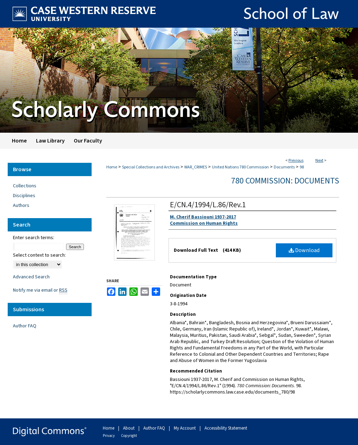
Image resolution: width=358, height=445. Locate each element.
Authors (21, 205)
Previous (295, 161)
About (129, 428)
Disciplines (24, 195)
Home (111, 167)
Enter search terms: (33, 237)
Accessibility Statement (226, 428)
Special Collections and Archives (150, 167)
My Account (185, 428)
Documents (284, 167)
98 (302, 167)
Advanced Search (31, 276)
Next (319, 161)
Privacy (109, 435)
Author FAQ (24, 325)
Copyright (129, 435)
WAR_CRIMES (195, 167)
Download (304, 250)
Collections (24, 185)
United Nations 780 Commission (240, 167)
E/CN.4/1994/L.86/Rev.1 (208, 204)
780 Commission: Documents (285, 181)
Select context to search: (39, 255)
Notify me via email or (40, 290)
